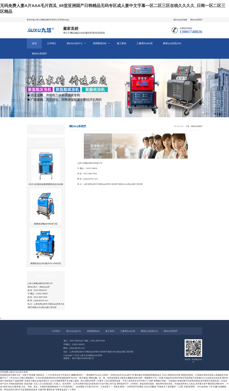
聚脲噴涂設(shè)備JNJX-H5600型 (45, 263)
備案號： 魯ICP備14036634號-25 (78, 358)
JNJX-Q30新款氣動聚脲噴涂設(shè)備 (45, 184)
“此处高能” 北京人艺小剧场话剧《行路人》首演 (45, 384)
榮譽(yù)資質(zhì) (172, 43)
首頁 (34, 43)
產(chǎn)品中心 (75, 43)
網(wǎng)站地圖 (180, 20)
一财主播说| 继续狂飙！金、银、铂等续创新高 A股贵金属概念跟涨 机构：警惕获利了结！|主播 (120, 378)
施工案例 (121, 43)
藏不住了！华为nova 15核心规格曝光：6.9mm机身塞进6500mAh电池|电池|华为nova (38, 378)
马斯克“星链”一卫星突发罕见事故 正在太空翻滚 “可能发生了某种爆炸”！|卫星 (148, 386)
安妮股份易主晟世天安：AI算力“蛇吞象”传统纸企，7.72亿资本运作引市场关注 (35, 375)
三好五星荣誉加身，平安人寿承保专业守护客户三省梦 (129, 381)
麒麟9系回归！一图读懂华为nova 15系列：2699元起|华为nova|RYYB (103, 375)
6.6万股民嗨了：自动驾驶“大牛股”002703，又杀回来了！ (87, 386)
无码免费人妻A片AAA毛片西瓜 (14, 372)
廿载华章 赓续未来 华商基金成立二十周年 (57, 389)
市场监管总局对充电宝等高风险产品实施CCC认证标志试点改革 (193, 378)
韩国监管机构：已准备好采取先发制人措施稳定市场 (204, 375)
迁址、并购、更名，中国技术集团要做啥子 (41, 386)
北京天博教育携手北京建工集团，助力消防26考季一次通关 (77, 381)
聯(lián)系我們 (196, 20)
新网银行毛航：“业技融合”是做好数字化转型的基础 (177, 381)
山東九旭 (84, 355)
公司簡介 (51, 43)
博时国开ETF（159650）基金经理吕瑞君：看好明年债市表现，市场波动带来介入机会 (156, 384)
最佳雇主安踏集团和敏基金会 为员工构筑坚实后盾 (158, 375)
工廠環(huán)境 (145, 43)
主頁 (187, 126)
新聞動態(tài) (99, 43)
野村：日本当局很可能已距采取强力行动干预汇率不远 (92, 384)
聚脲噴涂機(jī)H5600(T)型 (45, 224)
